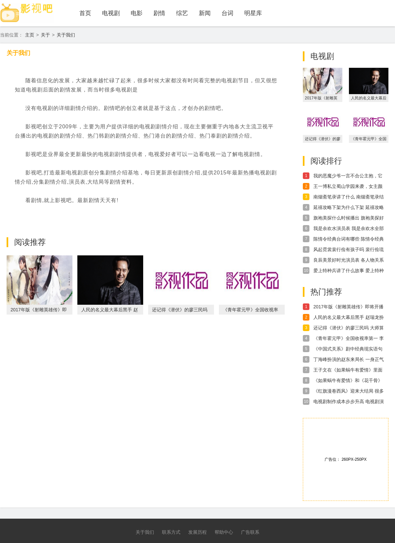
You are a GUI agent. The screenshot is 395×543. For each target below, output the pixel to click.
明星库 (253, 13)
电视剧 (111, 13)
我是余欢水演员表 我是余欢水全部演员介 (348, 229)
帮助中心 (224, 532)
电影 (137, 13)
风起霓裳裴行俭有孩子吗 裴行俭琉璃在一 (348, 250)
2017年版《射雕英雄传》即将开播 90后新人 (348, 307)
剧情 (159, 13)
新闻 (205, 13)
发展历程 (197, 532)
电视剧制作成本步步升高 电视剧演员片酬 (348, 402)
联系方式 (171, 532)
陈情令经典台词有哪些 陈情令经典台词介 (348, 239)
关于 (45, 35)
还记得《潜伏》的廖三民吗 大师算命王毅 (348, 328)
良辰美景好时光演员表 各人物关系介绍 (348, 260)
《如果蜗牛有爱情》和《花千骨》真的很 (347, 381)
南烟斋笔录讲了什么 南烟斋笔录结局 (348, 197)
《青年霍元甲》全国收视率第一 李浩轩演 (348, 339)
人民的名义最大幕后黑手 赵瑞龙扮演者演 (348, 318)
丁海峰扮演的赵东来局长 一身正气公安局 (348, 360)
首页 (85, 13)
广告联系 (250, 532)
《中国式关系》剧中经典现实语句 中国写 (347, 349)
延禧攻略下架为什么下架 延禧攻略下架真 (348, 208)
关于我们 (66, 35)
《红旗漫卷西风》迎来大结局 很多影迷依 (348, 391)
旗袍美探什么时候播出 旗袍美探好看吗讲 (348, 218)
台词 (227, 13)
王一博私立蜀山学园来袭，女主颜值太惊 (347, 187)
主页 (29, 35)
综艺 (182, 13)
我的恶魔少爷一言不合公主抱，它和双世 (347, 176)
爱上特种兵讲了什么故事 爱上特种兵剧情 (348, 271)
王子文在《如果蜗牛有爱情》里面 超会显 (347, 370)
